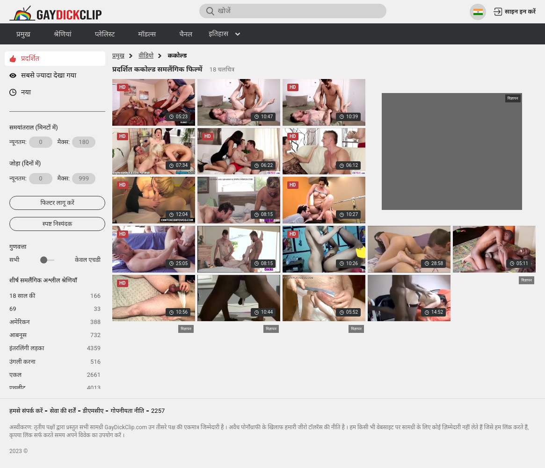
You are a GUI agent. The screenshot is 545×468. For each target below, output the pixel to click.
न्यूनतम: (30, 142)
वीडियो (145, 55)
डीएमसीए (93, 410)
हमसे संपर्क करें (26, 410)
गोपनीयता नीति (127, 410)
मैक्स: (77, 142)
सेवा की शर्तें (62, 410)
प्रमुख (118, 55)
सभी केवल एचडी (55, 259)
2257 (158, 410)
